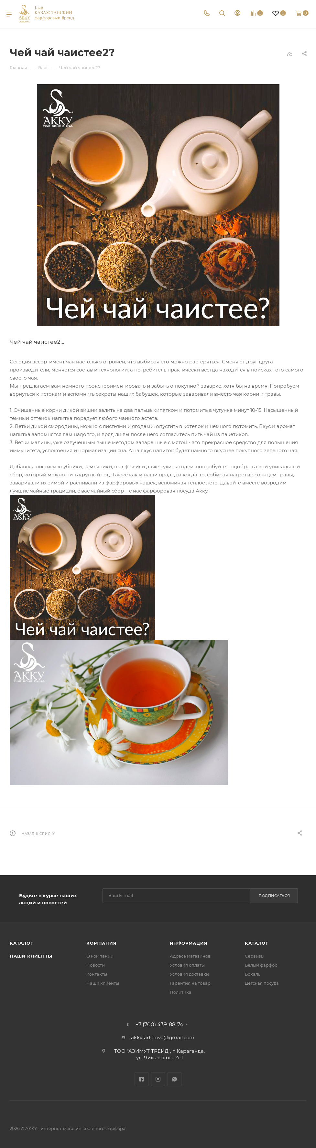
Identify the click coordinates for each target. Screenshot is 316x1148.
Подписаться (274, 895)
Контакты (96, 974)
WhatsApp (174, 1079)
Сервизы (254, 956)
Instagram (158, 1079)
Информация (189, 943)
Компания (101, 943)
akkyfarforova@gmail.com (162, 1037)
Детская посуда (262, 983)
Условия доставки (189, 974)
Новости (95, 965)
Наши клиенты (31, 956)
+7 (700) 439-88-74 (159, 1024)
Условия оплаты (187, 965)
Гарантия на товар (190, 983)
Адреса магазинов (190, 956)
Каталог (21, 943)
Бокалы (253, 974)
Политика (180, 992)
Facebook (141, 1079)
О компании (100, 956)
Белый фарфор (261, 965)
